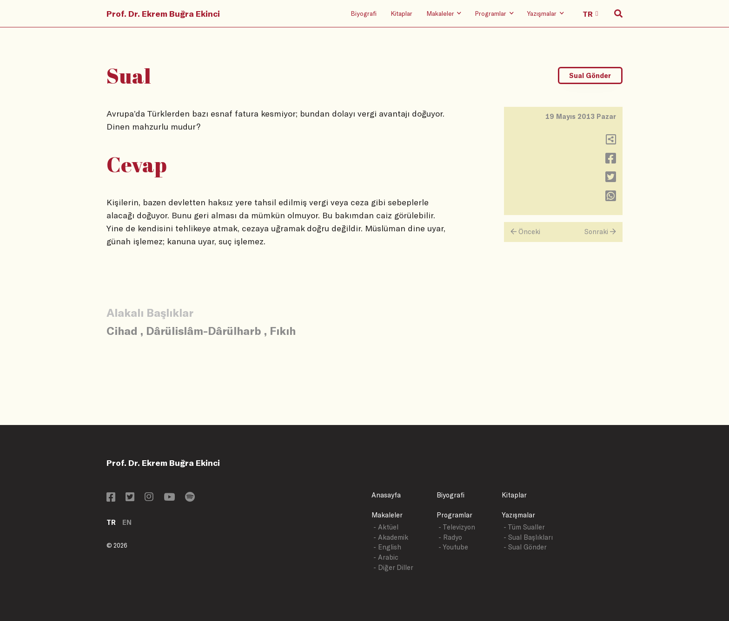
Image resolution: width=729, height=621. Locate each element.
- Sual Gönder (525, 547)
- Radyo (450, 537)
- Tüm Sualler (524, 527)
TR (111, 522)
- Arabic (385, 557)
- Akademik (390, 537)
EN (127, 522)
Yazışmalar (518, 515)
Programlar (454, 515)
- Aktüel (385, 527)
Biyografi (364, 13)
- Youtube (453, 547)
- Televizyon (456, 527)
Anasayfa (386, 495)
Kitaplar (401, 13)
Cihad (122, 330)
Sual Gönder (590, 75)
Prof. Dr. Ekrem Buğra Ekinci (163, 13)
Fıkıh (283, 330)
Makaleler (387, 515)
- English (387, 547)
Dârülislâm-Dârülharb (203, 330)
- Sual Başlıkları (528, 537)
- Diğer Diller (393, 567)
